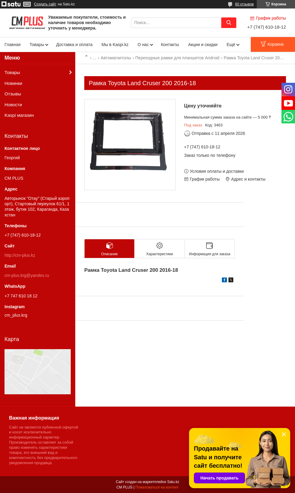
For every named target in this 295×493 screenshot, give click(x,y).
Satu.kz (173, 482)
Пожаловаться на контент (157, 487)
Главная (12, 44)
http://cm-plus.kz (20, 255)
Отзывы (13, 93)
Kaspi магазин (19, 115)
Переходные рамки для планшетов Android (177, 57)
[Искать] (228, 22)
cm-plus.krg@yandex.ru (27, 275)
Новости (13, 104)
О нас (143, 44)
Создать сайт (45, 4)
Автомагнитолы (116, 57)
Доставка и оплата (74, 44)
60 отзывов (244, 4)
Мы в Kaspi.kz (115, 44)
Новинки (13, 83)
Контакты (170, 44)
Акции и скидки (203, 44)
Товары (37, 44)
